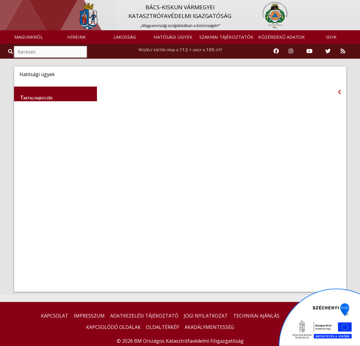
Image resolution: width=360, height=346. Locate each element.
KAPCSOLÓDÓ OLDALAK (113, 327)
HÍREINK (76, 37)
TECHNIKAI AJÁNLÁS (256, 315)
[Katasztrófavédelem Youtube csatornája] (309, 51)
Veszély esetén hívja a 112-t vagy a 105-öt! (180, 49)
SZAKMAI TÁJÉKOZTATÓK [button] (226, 37)
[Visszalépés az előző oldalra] (339, 92)
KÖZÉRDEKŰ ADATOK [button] (281, 37)
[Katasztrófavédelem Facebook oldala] (276, 51)
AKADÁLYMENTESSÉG (209, 327)
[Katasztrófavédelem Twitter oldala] (328, 51)
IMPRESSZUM (89, 315)
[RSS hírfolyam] (343, 51)
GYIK (331, 37)
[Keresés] (50, 52)
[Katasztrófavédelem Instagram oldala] (291, 51)
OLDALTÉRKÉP (162, 327)
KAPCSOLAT (54, 315)
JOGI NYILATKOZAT (206, 315)
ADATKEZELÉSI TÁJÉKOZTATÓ (144, 315)
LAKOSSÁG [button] (124, 37)
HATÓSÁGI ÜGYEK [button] (173, 37)
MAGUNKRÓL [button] (28, 37)
